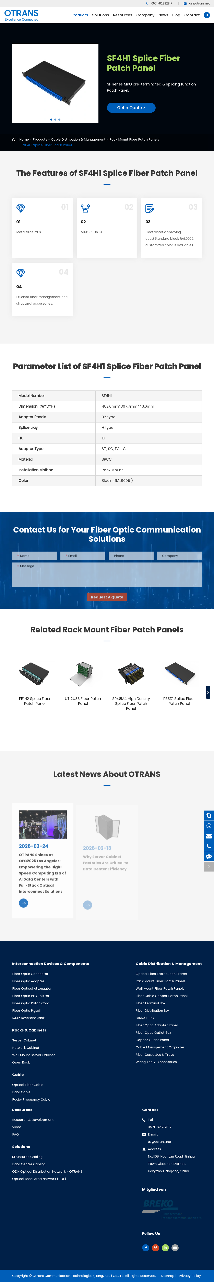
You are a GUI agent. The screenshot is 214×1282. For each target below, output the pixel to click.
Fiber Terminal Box (150, 1003)
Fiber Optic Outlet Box (153, 1032)
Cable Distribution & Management (78, 139)
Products (79, 17)
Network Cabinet (25, 1047)
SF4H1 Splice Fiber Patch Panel (47, 145)
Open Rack (21, 1062)
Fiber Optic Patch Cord (30, 1003)
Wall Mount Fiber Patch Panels (160, 988)
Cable (18, 1074)
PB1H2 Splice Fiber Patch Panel (35, 701)
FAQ (15, 1134)
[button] (51, 120)
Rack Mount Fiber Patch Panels (134, 139)
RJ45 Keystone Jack (28, 1018)
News (163, 17)
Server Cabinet (24, 1040)
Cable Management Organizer (160, 1047)
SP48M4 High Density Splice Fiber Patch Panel (131, 703)
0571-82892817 (159, 3)
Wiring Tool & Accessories (156, 1062)
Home (24, 139)
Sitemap (167, 1275)
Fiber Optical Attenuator (32, 988)
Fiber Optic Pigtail (26, 1010)
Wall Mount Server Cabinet (33, 1055)
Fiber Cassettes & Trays (155, 1054)
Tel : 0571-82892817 (156, 1122)
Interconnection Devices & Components (50, 963)
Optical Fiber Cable (27, 1084)
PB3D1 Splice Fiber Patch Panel (179, 701)
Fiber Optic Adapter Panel (157, 1025)
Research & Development (33, 1119)
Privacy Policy (190, 1275)
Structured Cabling (27, 1156)
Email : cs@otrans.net (156, 1137)
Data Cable (21, 1092)
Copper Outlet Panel (152, 1040)
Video (16, 1127)
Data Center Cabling (28, 1164)
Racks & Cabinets (29, 1030)
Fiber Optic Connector (30, 973)
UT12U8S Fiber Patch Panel (83, 701)
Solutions (100, 17)
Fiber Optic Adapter (28, 981)
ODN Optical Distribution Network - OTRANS (47, 1171)
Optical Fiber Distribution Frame (161, 973)
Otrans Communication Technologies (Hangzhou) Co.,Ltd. (78, 1275)
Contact (192, 17)
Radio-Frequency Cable (31, 1099)
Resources (122, 17)
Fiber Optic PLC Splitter (30, 996)
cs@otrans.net (197, 3)
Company (145, 17)
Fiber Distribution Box (152, 1010)
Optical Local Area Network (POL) (39, 1179)
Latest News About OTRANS (107, 777)
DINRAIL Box (145, 1018)
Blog (176, 17)
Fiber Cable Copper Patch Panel (162, 996)
